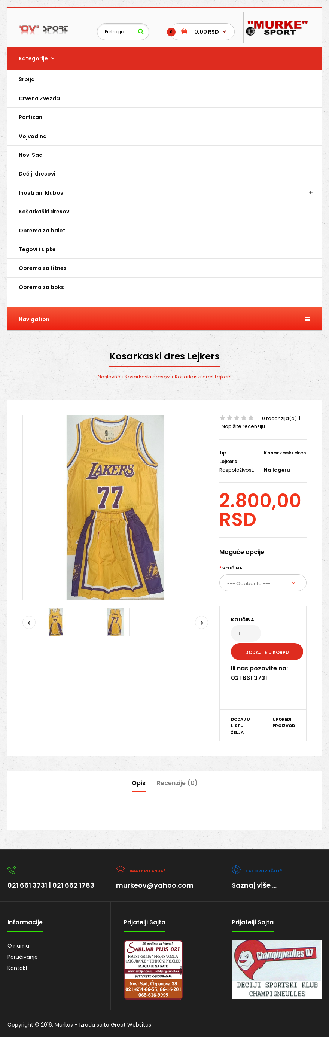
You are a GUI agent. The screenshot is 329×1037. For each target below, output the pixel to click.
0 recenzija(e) (279, 418)
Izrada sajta (94, 1024)
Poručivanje (22, 957)
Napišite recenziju (243, 426)
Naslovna (109, 376)
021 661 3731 (27, 885)
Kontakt (17, 968)
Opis (139, 783)
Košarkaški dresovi (148, 376)
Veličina (232, 568)
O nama (18, 945)
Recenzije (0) (177, 783)
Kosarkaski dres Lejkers (203, 376)
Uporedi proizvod (283, 722)
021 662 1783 (73, 885)
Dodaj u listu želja (240, 725)
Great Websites (131, 1024)
